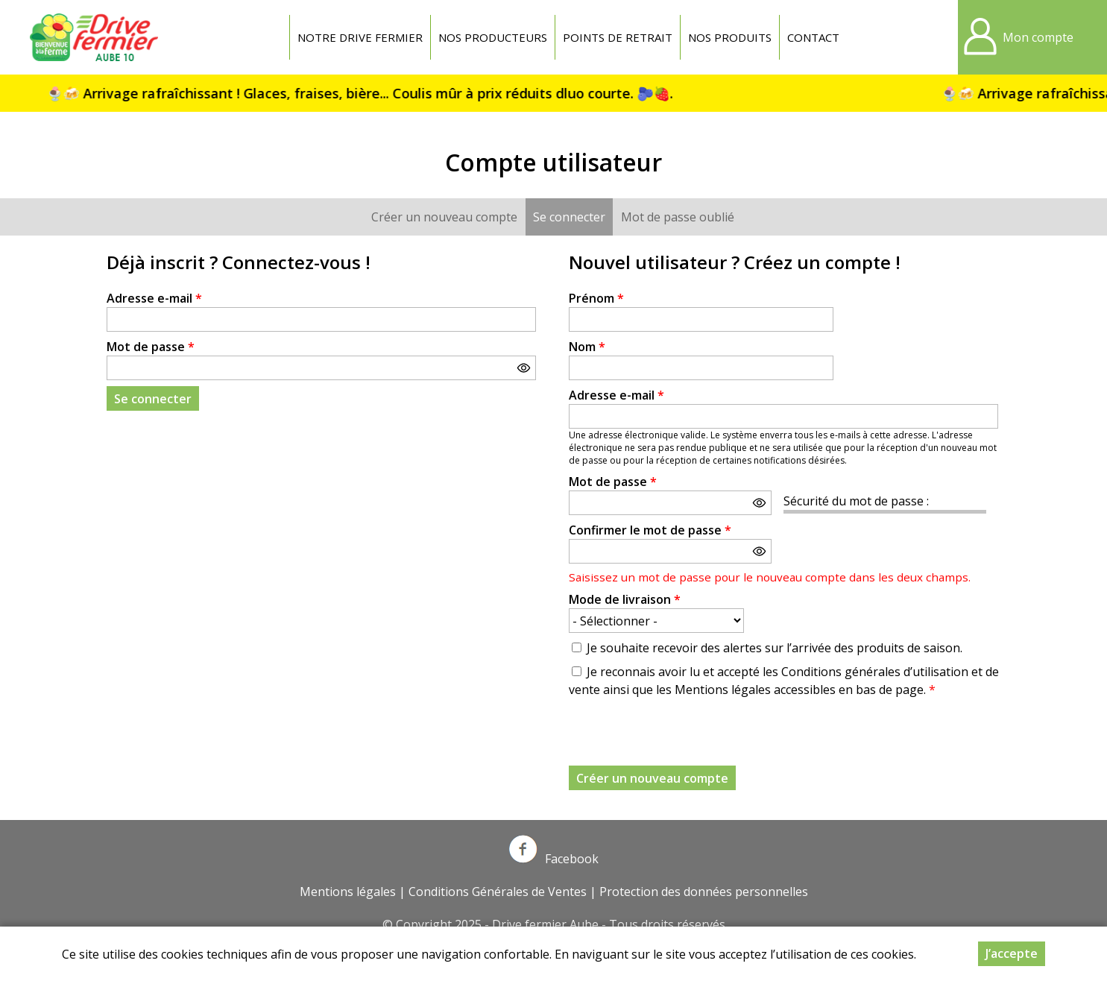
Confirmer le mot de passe (650, 530)
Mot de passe (151, 346)
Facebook (554, 859)
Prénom (596, 298)
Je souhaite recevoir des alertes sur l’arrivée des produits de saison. (774, 648)
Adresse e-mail (154, 298)
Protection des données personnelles (703, 891)
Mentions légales (348, 891)
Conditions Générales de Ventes (498, 891)
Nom (587, 346)
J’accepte (1011, 953)
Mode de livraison (625, 599)
